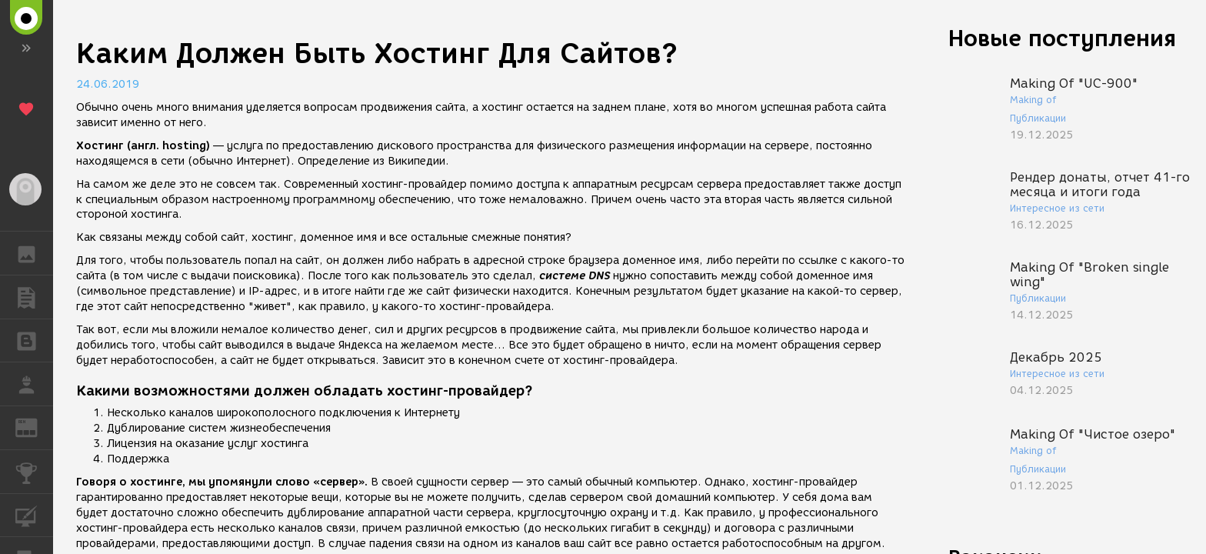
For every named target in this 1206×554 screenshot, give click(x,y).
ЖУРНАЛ (34, 426)
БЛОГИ (34, 339)
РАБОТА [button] (34, 383)
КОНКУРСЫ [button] (34, 471)
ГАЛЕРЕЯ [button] (34, 253)
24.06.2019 (107, 84)
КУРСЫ (34, 514)
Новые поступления (1062, 38)
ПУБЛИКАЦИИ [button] (34, 297)
